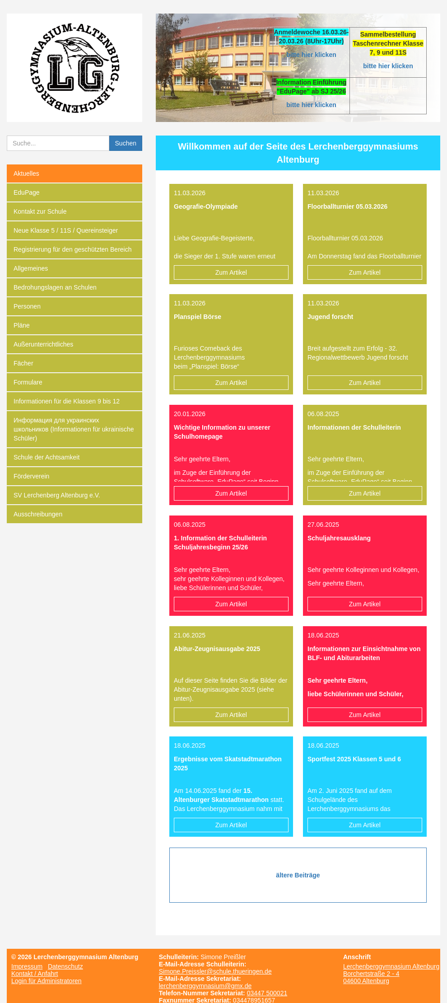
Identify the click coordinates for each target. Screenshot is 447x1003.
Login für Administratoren (46, 980)
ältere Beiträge (298, 875)
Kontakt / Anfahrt (34, 973)
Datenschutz (65, 966)
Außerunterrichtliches (43, 344)
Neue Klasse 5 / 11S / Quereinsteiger (66, 230)
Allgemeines (31, 268)
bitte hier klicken (311, 54)
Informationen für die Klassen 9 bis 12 (67, 401)
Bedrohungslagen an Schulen (55, 287)
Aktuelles (26, 173)
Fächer (23, 363)
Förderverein (31, 476)
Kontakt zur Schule (40, 211)
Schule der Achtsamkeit (46, 457)
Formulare (28, 382)
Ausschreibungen (38, 514)
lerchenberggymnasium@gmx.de (205, 985)
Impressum (26, 966)
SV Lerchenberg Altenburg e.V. (57, 495)
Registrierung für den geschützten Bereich (72, 249)
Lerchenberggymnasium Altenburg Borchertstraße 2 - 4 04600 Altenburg (391, 973)
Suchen (125, 143)
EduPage (27, 192)
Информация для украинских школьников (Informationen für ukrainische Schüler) (74, 429)
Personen (27, 306)
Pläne (22, 325)
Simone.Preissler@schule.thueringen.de (215, 971)
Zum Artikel (231, 272)
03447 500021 (267, 993)
